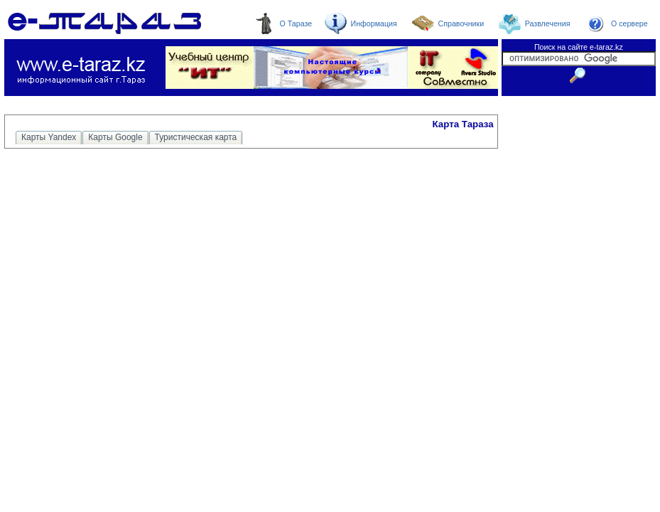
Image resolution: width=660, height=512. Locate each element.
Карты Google (115, 137)
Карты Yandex (48, 137)
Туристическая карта (196, 137)
